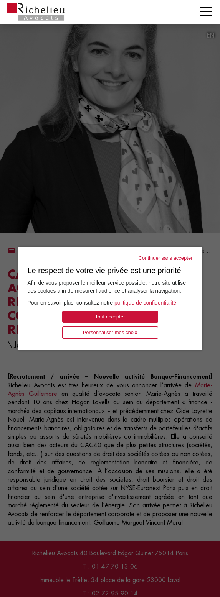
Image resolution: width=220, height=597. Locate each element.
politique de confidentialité (145, 303)
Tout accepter (110, 317)
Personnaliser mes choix (110, 332)
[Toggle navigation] (206, 11)
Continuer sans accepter (166, 258)
